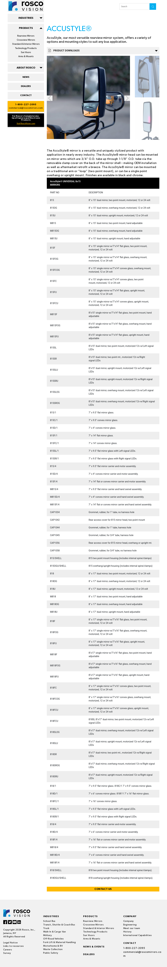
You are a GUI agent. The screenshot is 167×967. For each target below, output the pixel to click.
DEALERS (26, 86)
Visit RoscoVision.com (26, 124)
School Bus (49, 921)
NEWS (26, 77)
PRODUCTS (26, 28)
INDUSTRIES (25, 18)
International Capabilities (137, 935)
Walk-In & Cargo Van (54, 932)
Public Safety (50, 953)
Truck (46, 928)
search (153, 6)
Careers (7, 950)
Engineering (130, 925)
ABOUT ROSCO (26, 67)
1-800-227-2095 (25, 104)
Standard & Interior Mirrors (26, 44)
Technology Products (26, 48)
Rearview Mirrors (25, 36)
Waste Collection (53, 949)
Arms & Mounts (26, 56)
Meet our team (131, 928)
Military (47, 935)
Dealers (89, 954)
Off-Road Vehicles (53, 939)
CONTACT (26, 95)
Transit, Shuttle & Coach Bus (59, 925)
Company (128, 921)
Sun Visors (26, 52)
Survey (7, 953)
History (127, 932)
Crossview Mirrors (26, 40)
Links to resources (13, 946)
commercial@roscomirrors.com (26, 108)
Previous (50, 98)
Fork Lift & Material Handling (59, 942)
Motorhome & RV (53, 946)
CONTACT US (103, 889)
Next (127, 98)
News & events (94, 947)
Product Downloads (103, 50)
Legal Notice (10, 943)
